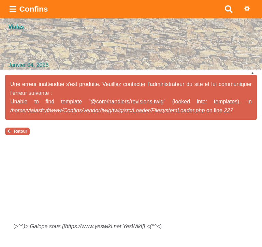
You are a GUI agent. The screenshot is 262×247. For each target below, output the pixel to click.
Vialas (16, 27)
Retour (17, 131)
